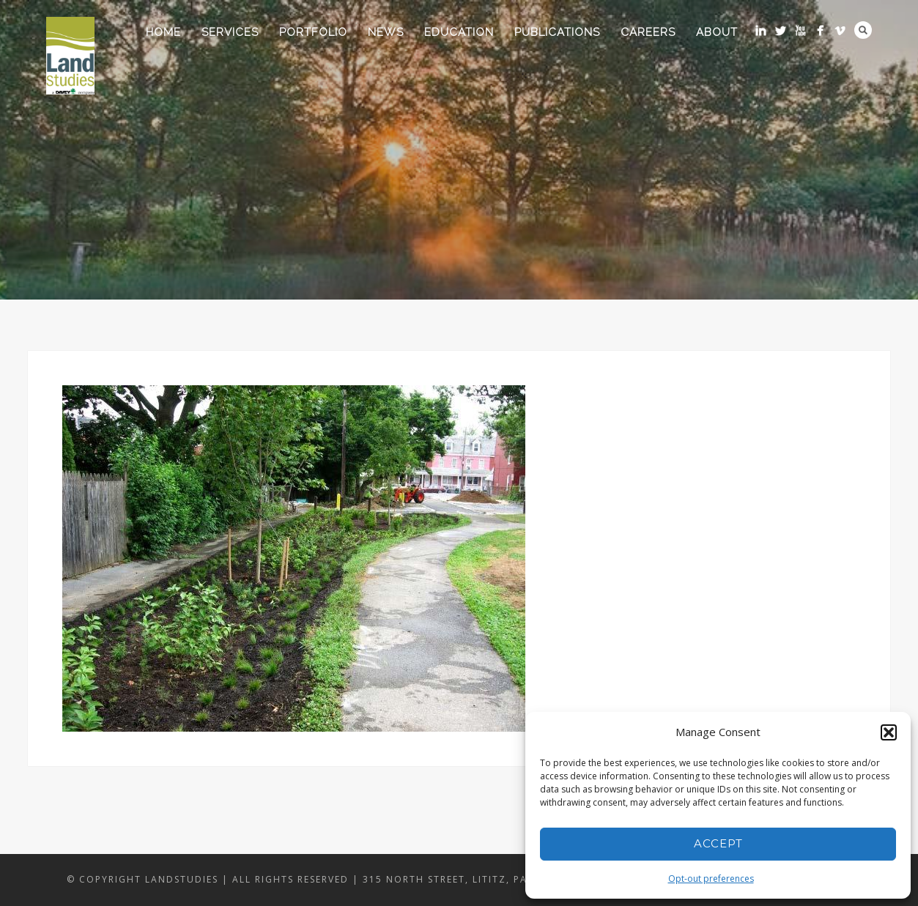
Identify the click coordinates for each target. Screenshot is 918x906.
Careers (648, 32)
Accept (718, 843)
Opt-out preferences (711, 878)
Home (163, 32)
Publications (557, 32)
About (717, 32)
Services (230, 32)
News (386, 32)
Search (863, 30)
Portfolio (313, 32)
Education (459, 32)
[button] (888, 732)
